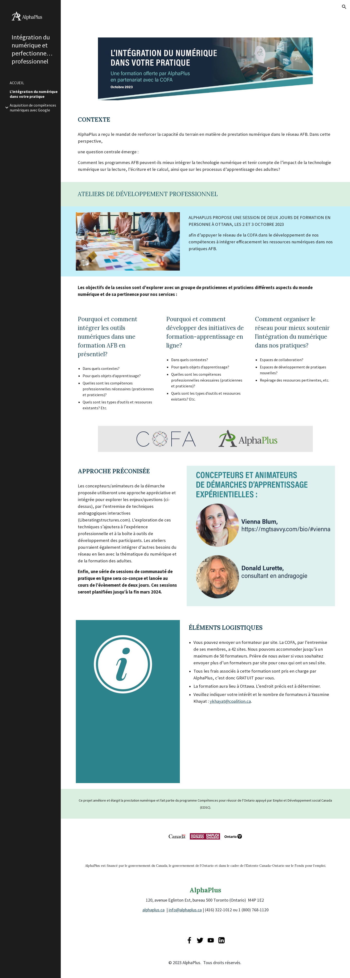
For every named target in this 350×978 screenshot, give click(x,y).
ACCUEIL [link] (17, 82)
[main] (205, 120)
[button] (344, 7)
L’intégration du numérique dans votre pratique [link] (34, 94)
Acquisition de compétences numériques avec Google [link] (33, 107)
